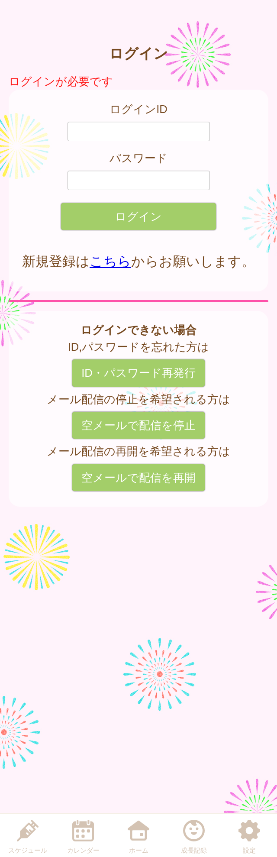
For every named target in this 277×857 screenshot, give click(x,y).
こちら (110, 261)
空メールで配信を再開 (138, 478)
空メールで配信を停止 (138, 425)
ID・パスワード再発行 (138, 373)
